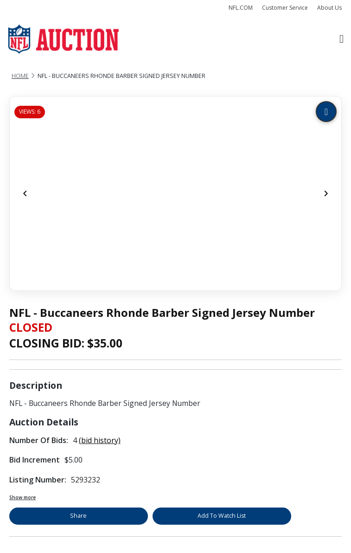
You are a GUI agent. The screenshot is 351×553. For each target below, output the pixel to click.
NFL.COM (241, 8)
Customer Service (285, 8)
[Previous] (25, 193)
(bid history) (100, 440)
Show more (22, 497)
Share (78, 516)
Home (20, 76)
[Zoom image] (326, 111)
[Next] (326, 193)
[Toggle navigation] (341, 39)
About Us (329, 8)
